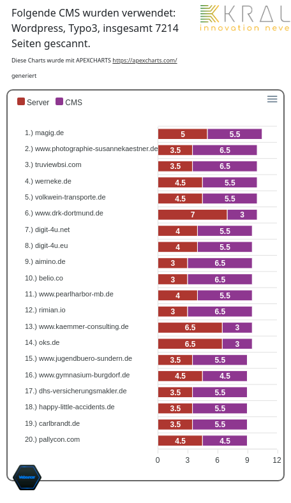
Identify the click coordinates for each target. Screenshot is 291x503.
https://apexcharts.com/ (144, 60)
